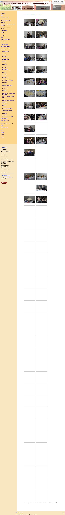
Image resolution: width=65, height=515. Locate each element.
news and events (8, 177)
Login (63, 512)
